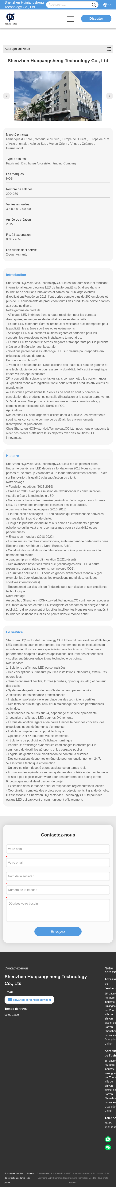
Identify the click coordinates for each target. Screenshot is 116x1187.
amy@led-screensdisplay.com (29, 1000)
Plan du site (30, 1175)
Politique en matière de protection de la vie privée (15, 1178)
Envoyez (58, 931)
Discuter (96, 18)
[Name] (93, 4)
